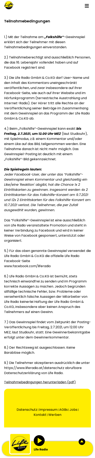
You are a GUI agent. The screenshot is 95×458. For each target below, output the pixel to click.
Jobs (73, 409)
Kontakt (40, 414)
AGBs (63, 409)
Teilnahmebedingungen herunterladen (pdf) (40, 382)
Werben (54, 414)
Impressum (48, 409)
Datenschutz (27, 409)
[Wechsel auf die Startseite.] (9, 5)
